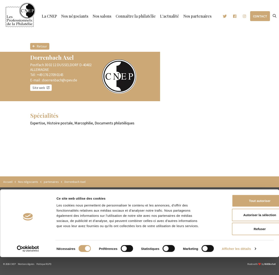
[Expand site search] (274, 16)
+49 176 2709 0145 (50, 74)
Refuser (243, 247)
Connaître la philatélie (136, 16)
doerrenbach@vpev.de (59, 80)
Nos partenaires (197, 16)
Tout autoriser (243, 218)
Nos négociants (74, 16)
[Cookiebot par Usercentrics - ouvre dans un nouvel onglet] (28, 266)
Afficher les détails (236, 266)
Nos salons (102, 16)
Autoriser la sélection (243, 233)
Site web (40, 88)
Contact (260, 16)
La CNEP (49, 16)
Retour (39, 46)
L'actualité (169, 16)
